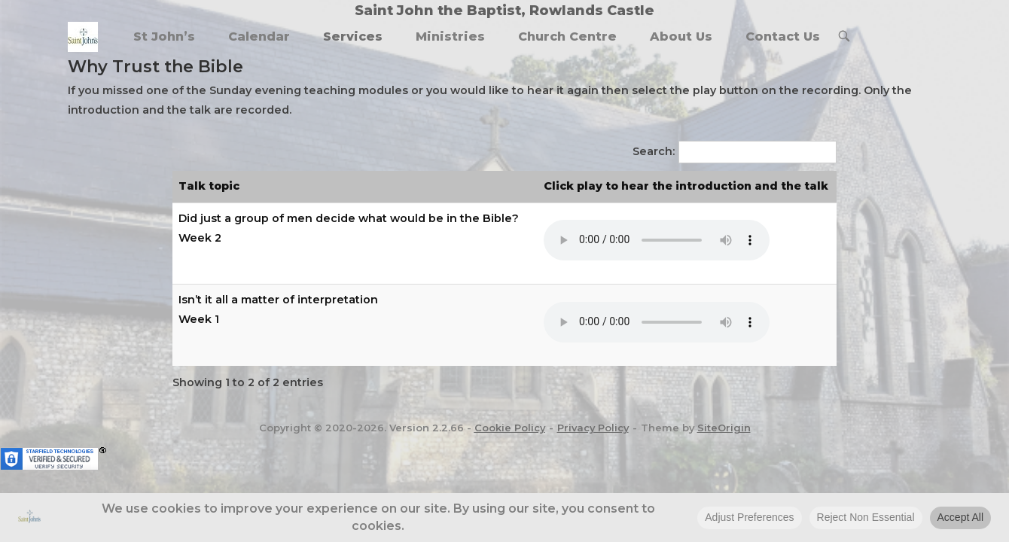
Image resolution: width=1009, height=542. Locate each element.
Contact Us (782, 36)
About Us (681, 36)
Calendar (259, 36)
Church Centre (567, 36)
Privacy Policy (593, 428)
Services (353, 36)
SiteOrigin (724, 428)
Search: (654, 151)
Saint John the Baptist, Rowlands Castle (504, 10)
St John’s (164, 36)
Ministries (450, 36)
